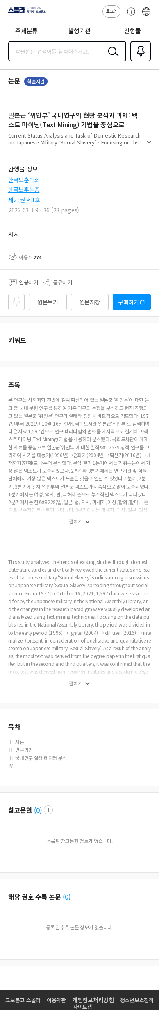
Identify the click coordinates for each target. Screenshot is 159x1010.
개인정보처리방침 (93, 1000)
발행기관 (79, 30)
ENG (146, 15)
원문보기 (47, 302)
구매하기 (128, 302)
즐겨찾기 (139, 60)
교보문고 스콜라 (23, 1000)
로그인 (111, 11)
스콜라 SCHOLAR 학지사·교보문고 (24, 12)
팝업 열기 (48, 809)
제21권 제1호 (24, 200)
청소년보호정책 (137, 1000)
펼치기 (149, 145)
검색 (111, 57)
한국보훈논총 (23, 189)
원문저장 (90, 302)
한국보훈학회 (23, 180)
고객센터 (129, 15)
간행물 (132, 30)
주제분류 (26, 30)
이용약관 (56, 1000)
